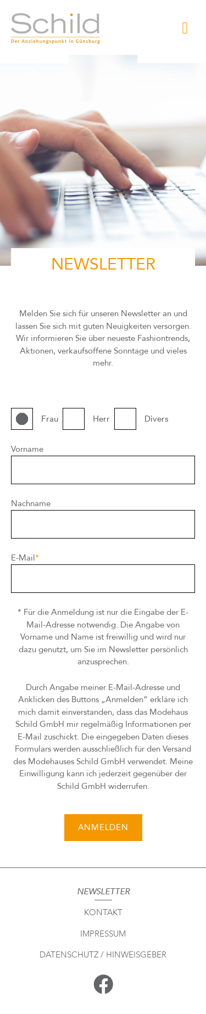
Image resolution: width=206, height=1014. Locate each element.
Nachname (31, 503)
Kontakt (103, 912)
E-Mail (25, 557)
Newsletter (103, 891)
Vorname (27, 449)
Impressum (103, 933)
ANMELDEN (103, 827)
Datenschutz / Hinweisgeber (103, 954)
